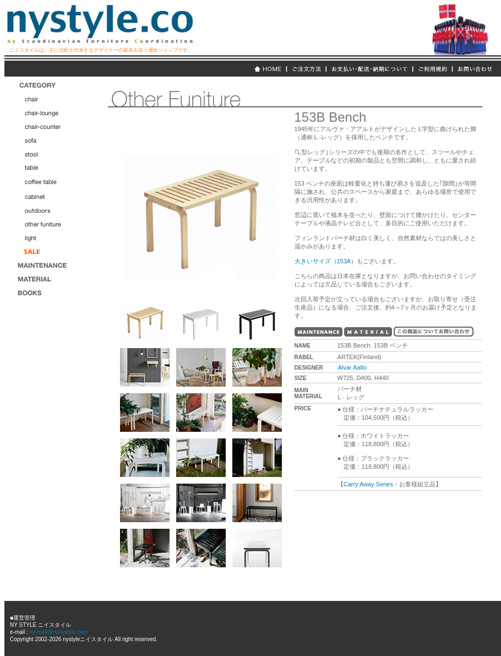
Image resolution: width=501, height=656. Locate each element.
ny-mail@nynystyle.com (58, 632)
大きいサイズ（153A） (326, 261)
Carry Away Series (368, 484)
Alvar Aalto (352, 367)
